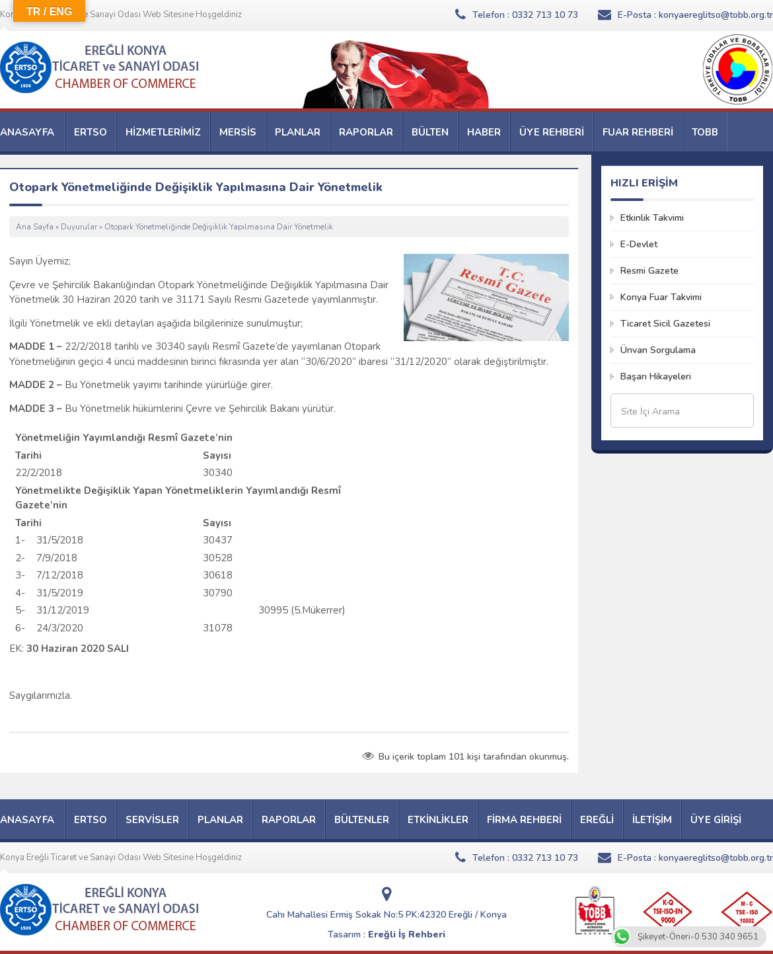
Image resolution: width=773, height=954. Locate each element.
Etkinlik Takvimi (652, 218)
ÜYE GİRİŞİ (715, 819)
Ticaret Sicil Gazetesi (665, 323)
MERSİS (237, 132)
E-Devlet (638, 244)
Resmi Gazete (649, 270)
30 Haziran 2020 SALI (77, 648)
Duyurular (79, 226)
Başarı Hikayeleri (655, 376)
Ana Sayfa (35, 226)
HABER (484, 132)
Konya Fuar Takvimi (661, 297)
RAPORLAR (366, 132)
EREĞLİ (597, 819)
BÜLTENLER (361, 819)
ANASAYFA (27, 132)
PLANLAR (297, 132)
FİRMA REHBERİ (524, 819)
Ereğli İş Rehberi (406, 934)
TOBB (705, 132)
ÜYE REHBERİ (551, 132)
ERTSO (90, 132)
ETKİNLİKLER (438, 819)
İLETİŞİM (652, 819)
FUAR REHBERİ (638, 132)
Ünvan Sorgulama (658, 350)
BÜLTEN (430, 132)
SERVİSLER (152, 819)
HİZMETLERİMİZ (163, 132)
